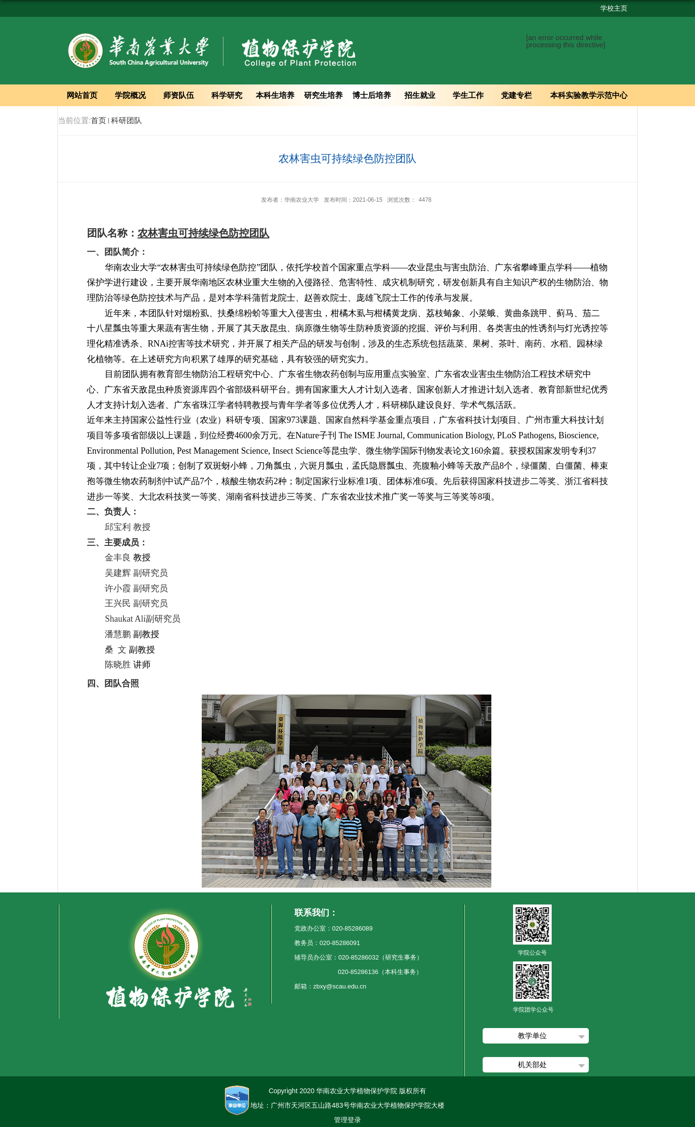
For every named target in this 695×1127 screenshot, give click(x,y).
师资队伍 (178, 95)
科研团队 (126, 120)
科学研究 (226, 95)
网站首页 (82, 95)
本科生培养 (275, 95)
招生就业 (419, 95)
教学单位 (532, 1035)
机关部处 (532, 1064)
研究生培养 (323, 95)
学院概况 (130, 95)
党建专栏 (516, 95)
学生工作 (468, 95)
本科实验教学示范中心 (588, 95)
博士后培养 (371, 95)
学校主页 (613, 8)
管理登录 (347, 1120)
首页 (98, 120)
